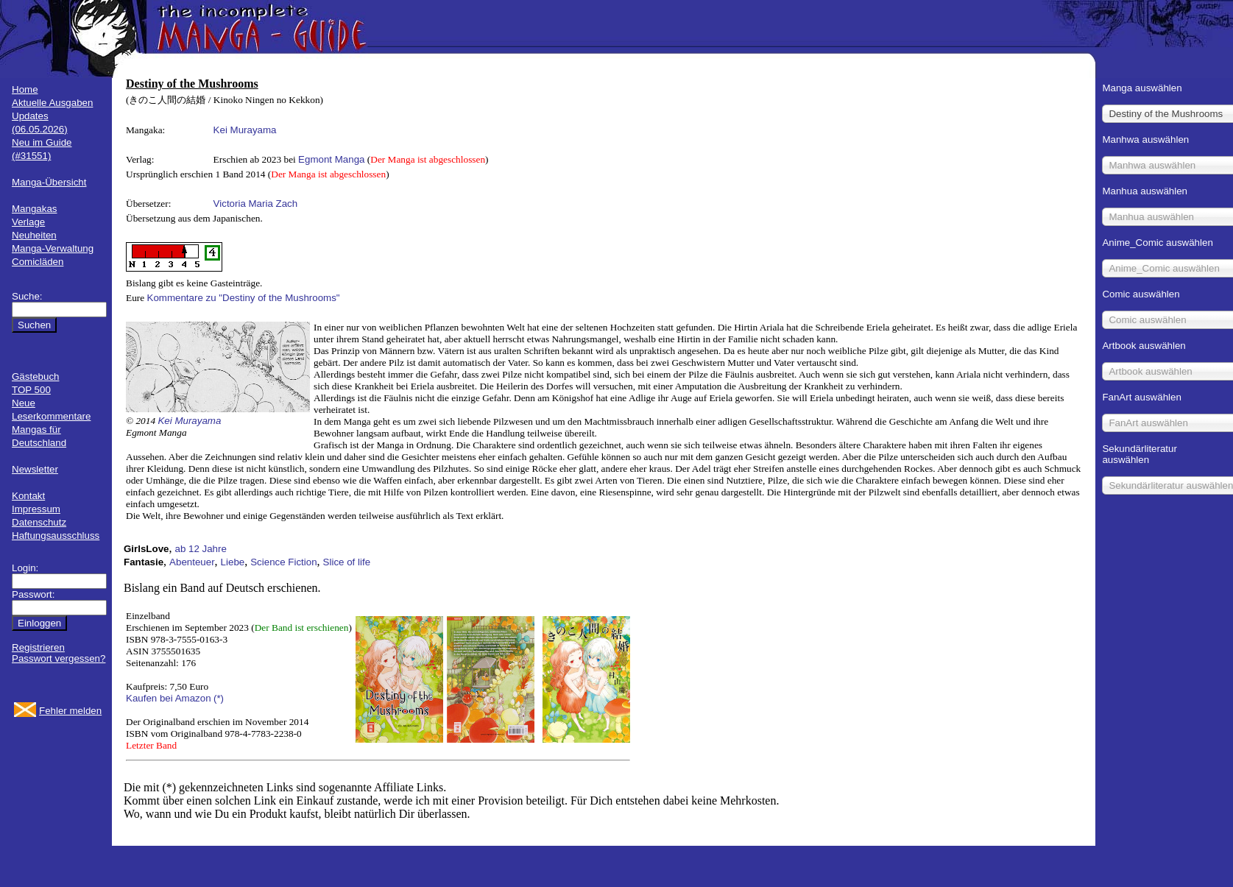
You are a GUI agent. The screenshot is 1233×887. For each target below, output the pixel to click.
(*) (218, 698)
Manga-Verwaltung (52, 248)
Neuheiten (34, 235)
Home (25, 89)
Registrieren (38, 647)
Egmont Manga (331, 159)
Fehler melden (70, 710)
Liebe (233, 562)
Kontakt (28, 495)
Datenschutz (39, 522)
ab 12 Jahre (200, 548)
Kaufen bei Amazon (168, 698)
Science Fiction (283, 562)
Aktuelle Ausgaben (52, 102)
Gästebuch (35, 376)
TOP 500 (31, 389)
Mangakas (34, 208)
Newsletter (35, 469)
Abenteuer (192, 562)
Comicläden (37, 261)
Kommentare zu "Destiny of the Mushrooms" (243, 297)
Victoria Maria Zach (255, 203)
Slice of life (346, 562)
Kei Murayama (245, 129)
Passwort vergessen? (58, 658)
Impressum (36, 509)
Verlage (28, 221)
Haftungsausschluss (55, 535)
